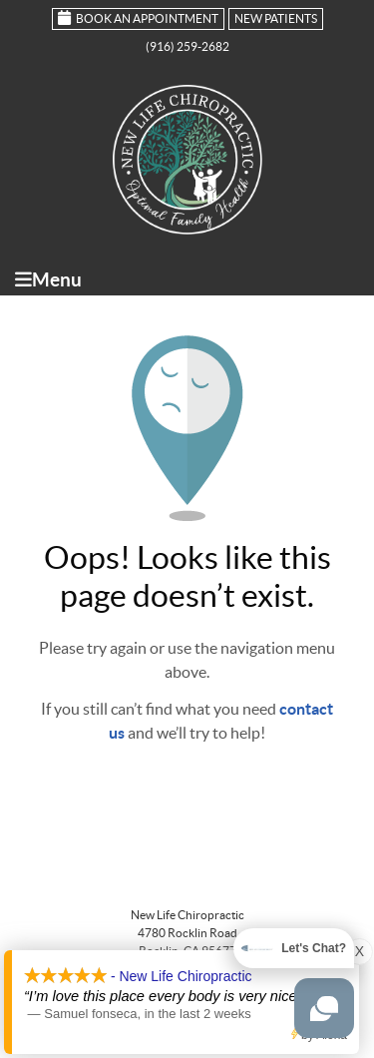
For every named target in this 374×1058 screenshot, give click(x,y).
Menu (48, 279)
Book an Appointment (138, 17)
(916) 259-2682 (187, 46)
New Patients (275, 18)
